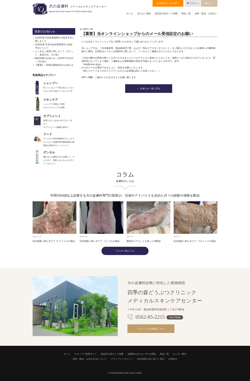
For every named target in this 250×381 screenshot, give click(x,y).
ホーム (129, 13)
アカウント (194, 3)
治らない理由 (144, 13)
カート (210, 3)
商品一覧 (186, 13)
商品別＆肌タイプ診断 (166, 13)
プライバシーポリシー (122, 359)
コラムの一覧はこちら (125, 251)
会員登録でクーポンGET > (168, 3)
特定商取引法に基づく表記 (150, 359)
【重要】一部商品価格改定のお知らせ (54, 65)
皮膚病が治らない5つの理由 (141, 354)
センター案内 (179, 354)
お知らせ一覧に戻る (150, 88)
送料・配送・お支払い (206, 13)
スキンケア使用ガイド (85, 354)
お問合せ (172, 359)
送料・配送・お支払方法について (90, 359)
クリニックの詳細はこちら (151, 328)
